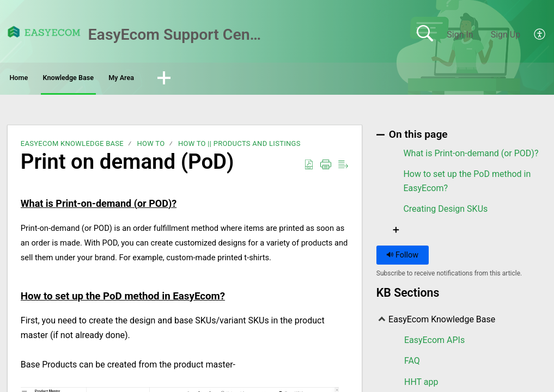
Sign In (460, 34)
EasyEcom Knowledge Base (72, 147)
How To (151, 147)
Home (38, 79)
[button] (264, 80)
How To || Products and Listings (239, 147)
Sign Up (506, 34)
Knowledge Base (120, 79)
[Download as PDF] (309, 168)
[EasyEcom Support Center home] (44, 32)
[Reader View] (343, 168)
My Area (207, 79)
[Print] (325, 168)
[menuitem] (533, 35)
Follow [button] (402, 258)
